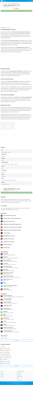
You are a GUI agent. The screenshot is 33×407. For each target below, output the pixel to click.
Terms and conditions (20, 371)
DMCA (18, 378)
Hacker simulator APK (12, 5)
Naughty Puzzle (4, 44)
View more (16, 340)
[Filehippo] (3, 1)
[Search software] (30, 1)
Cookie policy (19, 373)
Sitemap (2, 376)
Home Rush (16, 43)
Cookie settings (19, 380)
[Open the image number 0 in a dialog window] (8, 126)
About (2, 371)
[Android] (3, 3)
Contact (2, 373)
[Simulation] (9, 3)
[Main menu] (32, 1)
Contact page (9, 209)
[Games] (6, 3)
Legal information (19, 376)
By (6, 6)
